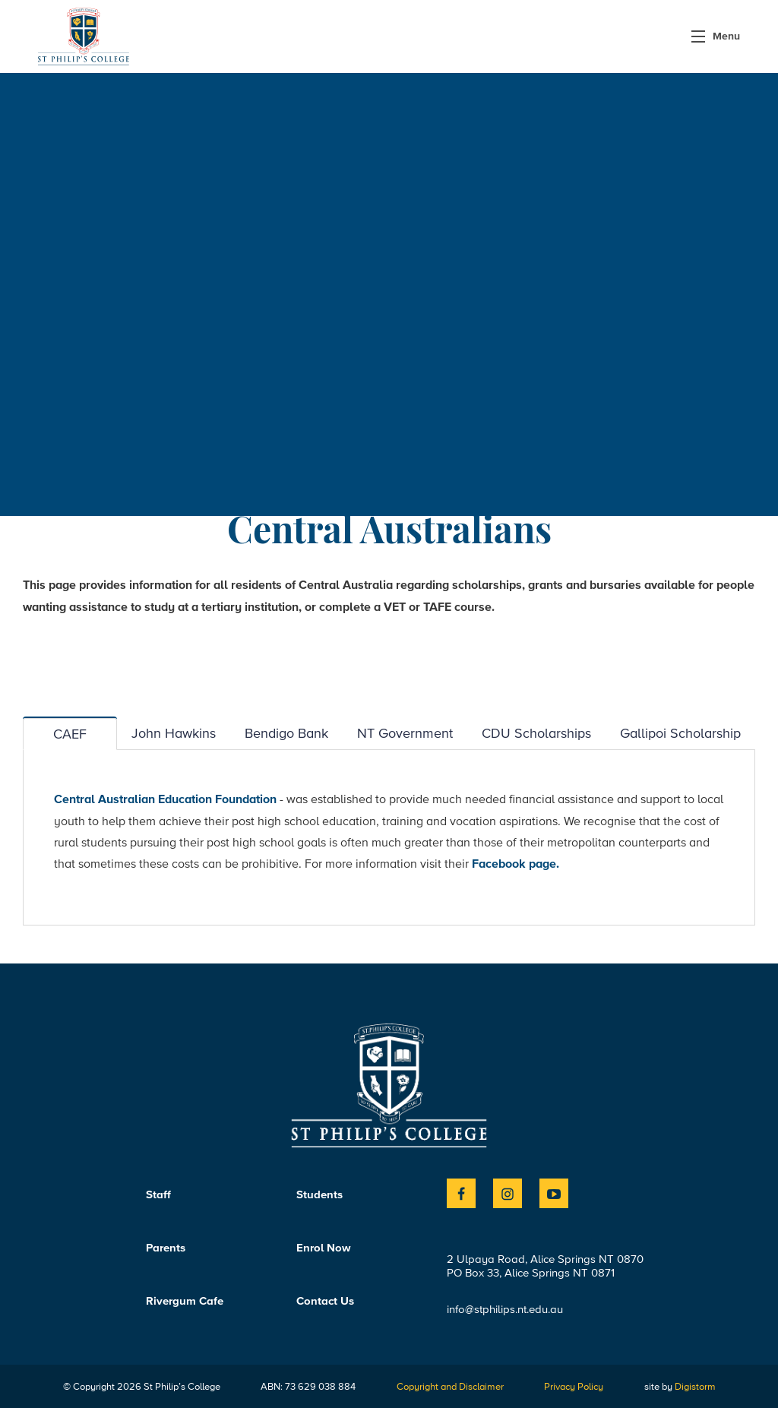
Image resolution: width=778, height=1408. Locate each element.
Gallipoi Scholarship (680, 732)
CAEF (70, 733)
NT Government (405, 732)
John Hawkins (173, 732)
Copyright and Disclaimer (450, 1386)
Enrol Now (323, 1247)
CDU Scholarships (536, 732)
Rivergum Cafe (184, 1301)
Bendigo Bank (286, 732)
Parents (165, 1247)
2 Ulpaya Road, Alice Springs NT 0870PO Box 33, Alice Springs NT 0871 (545, 1266)
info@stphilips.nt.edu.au (505, 1309)
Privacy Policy (573, 1386)
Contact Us (325, 1301)
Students (319, 1194)
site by (680, 1386)
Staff (158, 1194)
